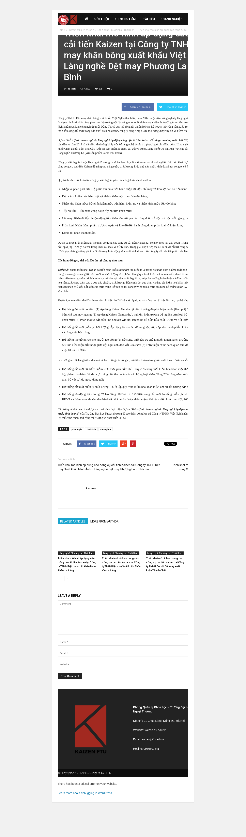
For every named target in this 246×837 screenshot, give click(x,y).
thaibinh (91, 429)
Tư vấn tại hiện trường (81, 30)
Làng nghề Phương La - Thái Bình (115, 30)
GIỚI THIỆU (101, 19)
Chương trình (126, 19)
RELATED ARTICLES (73, 521)
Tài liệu (149, 19)
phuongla (77, 429)
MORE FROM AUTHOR (104, 521)
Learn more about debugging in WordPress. (85, 793)
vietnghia (105, 429)
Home (61, 30)
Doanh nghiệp (171, 19)
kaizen (71, 88)
